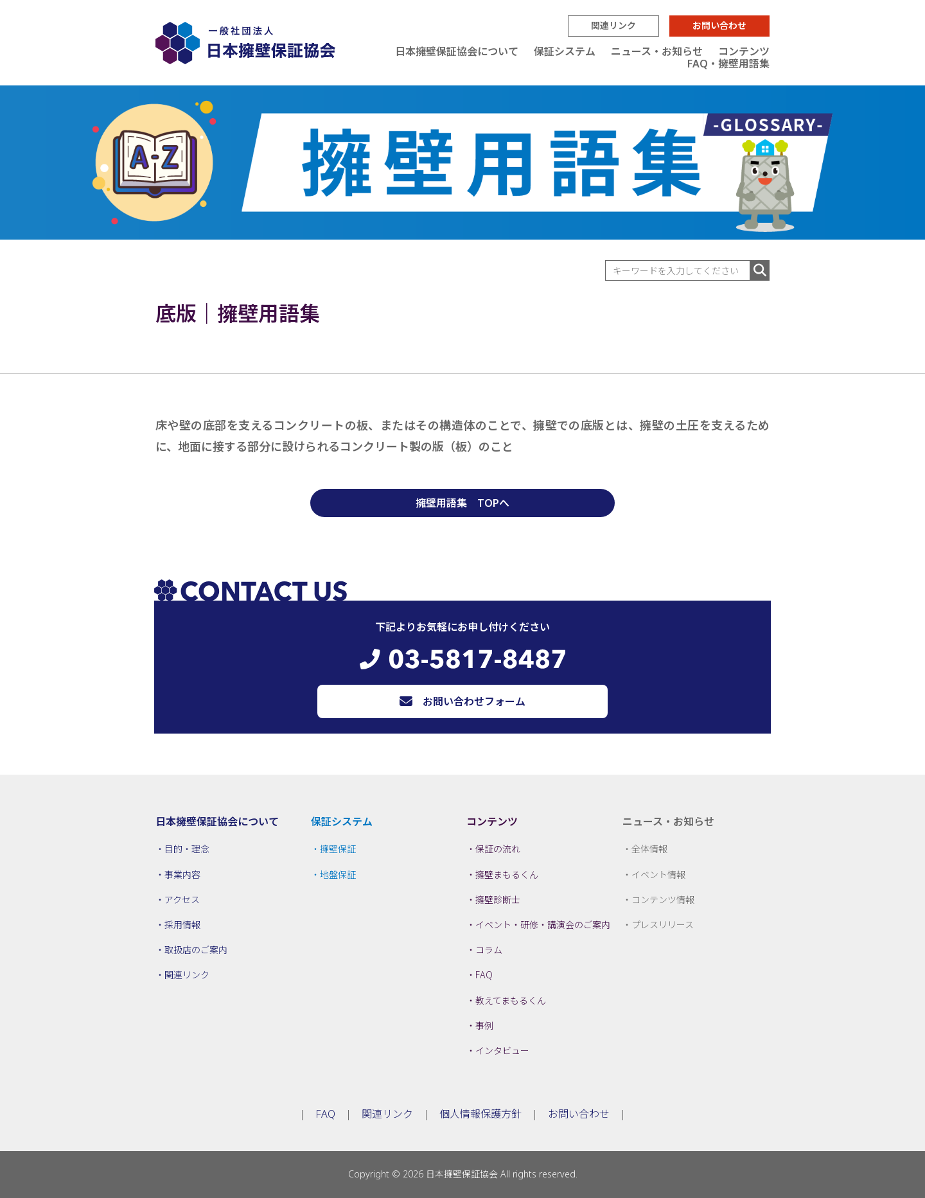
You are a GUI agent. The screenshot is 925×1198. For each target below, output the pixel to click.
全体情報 (649, 849)
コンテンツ (744, 51)
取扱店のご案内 (195, 950)
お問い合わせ (719, 25)
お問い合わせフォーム (474, 701)
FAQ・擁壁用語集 (728, 64)
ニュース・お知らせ (657, 51)
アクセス (182, 900)
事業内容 (182, 874)
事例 (484, 1025)
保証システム (564, 51)
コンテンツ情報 (662, 900)
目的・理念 (186, 849)
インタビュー (502, 1050)
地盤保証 (338, 874)
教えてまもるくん (510, 1000)
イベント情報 (658, 874)
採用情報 (182, 925)
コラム (488, 950)
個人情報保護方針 (480, 1114)
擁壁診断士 (497, 900)
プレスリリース (662, 925)
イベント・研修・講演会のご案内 (542, 925)
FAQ (484, 975)
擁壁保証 (338, 849)
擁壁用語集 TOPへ (462, 503)
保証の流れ (497, 849)
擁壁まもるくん (506, 874)
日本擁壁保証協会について (456, 51)
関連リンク (613, 25)
